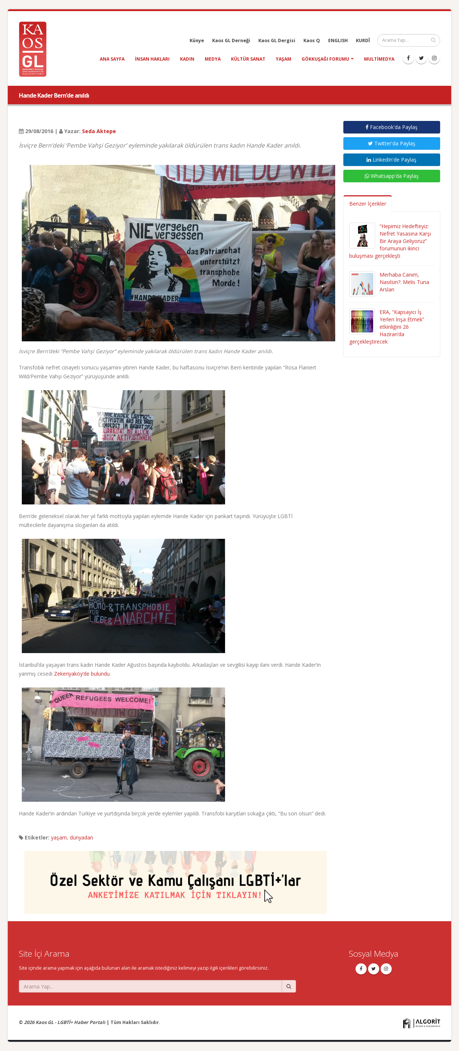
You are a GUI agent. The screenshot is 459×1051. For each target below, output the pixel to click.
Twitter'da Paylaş (391, 143)
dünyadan (81, 837)
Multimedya (379, 59)
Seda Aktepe (99, 131)
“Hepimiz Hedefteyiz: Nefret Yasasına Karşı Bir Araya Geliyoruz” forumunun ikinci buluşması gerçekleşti (390, 241)
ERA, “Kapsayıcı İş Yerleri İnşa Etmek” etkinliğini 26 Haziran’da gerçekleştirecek (386, 326)
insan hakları (152, 59)
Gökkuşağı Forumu (325, 59)
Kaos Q (311, 40)
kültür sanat (248, 59)
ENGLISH (338, 40)
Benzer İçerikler (367, 203)
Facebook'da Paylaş (392, 127)
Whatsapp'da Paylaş (392, 175)
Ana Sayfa (112, 59)
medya (213, 59)
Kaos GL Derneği (231, 40)
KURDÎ (363, 40)
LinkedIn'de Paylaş (391, 159)
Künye (197, 40)
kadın (187, 59)
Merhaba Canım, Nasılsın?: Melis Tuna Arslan (404, 282)
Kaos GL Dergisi (276, 40)
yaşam (283, 59)
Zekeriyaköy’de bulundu (82, 673)
